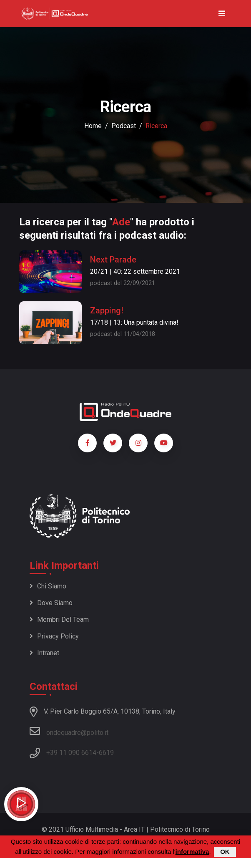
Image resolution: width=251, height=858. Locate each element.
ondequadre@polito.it (69, 731)
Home (93, 126)
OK (225, 851)
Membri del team (59, 619)
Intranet (44, 653)
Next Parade (113, 260)
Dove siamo (51, 603)
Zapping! (106, 310)
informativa (192, 851)
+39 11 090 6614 (71, 753)
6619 (106, 753)
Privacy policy (54, 636)
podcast (123, 126)
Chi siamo (48, 586)
